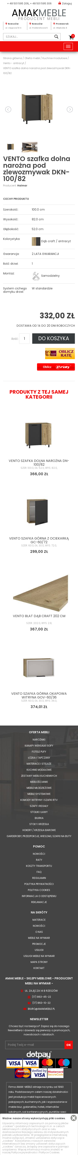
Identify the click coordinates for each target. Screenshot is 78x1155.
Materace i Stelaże (39, 763)
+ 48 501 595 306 (41, 3)
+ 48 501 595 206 (18, 3)
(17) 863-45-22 (41, 997)
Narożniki (39, 739)
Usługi (39, 950)
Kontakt (39, 968)
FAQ (39, 872)
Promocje (39, 944)
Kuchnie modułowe (39, 770)
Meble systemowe (39, 794)
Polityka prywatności (39, 884)
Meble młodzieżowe (39, 788)
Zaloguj (65, 3)
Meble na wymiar (39, 938)
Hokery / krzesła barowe (39, 830)
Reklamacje (39, 902)
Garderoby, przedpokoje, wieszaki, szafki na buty (39, 836)
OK (68, 1045)
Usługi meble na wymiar (39, 956)
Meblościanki (39, 782)
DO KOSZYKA (53, 338)
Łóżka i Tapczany (39, 757)
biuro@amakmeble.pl (41, 1009)
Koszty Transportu (39, 866)
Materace (39, 920)
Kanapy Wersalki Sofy (39, 745)
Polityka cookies (39, 890)
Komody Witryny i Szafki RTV (39, 800)
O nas (39, 932)
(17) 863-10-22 (41, 1003)
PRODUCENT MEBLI (39, 14)
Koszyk (73, 36)
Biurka (39, 818)
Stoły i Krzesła (39, 824)
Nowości (39, 854)
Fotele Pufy (39, 751)
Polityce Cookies (49, 1152)
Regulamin (39, 878)
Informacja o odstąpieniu (39, 896)
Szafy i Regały (39, 806)
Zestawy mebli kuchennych (39, 776)
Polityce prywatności (24, 1152)
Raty (39, 860)
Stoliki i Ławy (39, 812)
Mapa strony (39, 962)
